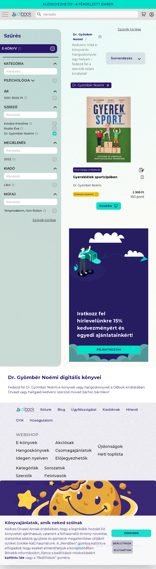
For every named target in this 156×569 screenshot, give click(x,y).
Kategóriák (27, 468)
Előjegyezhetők (71, 458)
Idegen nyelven (32, 458)
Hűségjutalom (41, 420)
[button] (86, 194)
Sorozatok (54, 468)
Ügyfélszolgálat (84, 410)
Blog (61, 410)
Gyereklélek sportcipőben (95, 177)
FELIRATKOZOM (109, 349)
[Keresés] (39, 14)
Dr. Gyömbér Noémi (87, 185)
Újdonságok (110, 446)
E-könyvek (26, 442)
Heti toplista (110, 454)
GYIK (20, 420)
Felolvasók (55, 475)
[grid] (30, 81)
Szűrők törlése (44, 220)
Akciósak (64, 442)
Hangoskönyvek (32, 450)
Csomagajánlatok (73, 450)
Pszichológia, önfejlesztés (87, 169)
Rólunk (46, 410)
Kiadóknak (111, 410)
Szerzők (24, 475)
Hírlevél (132, 410)
